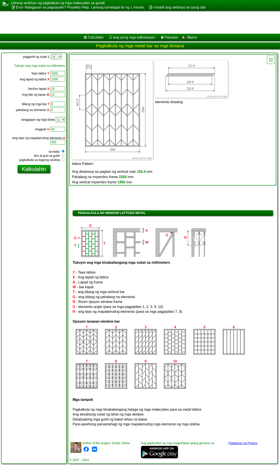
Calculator (96, 37)
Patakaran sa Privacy (243, 443)
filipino (190, 37)
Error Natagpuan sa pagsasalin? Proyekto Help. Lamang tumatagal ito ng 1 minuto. (80, 7)
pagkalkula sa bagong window (42, 160)
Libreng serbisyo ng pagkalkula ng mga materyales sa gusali (58, 3)
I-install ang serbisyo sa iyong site (179, 7)
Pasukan (171, 37)
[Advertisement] (133, 22)
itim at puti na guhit (49, 155)
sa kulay (57, 151)
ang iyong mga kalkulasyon (134, 37)
